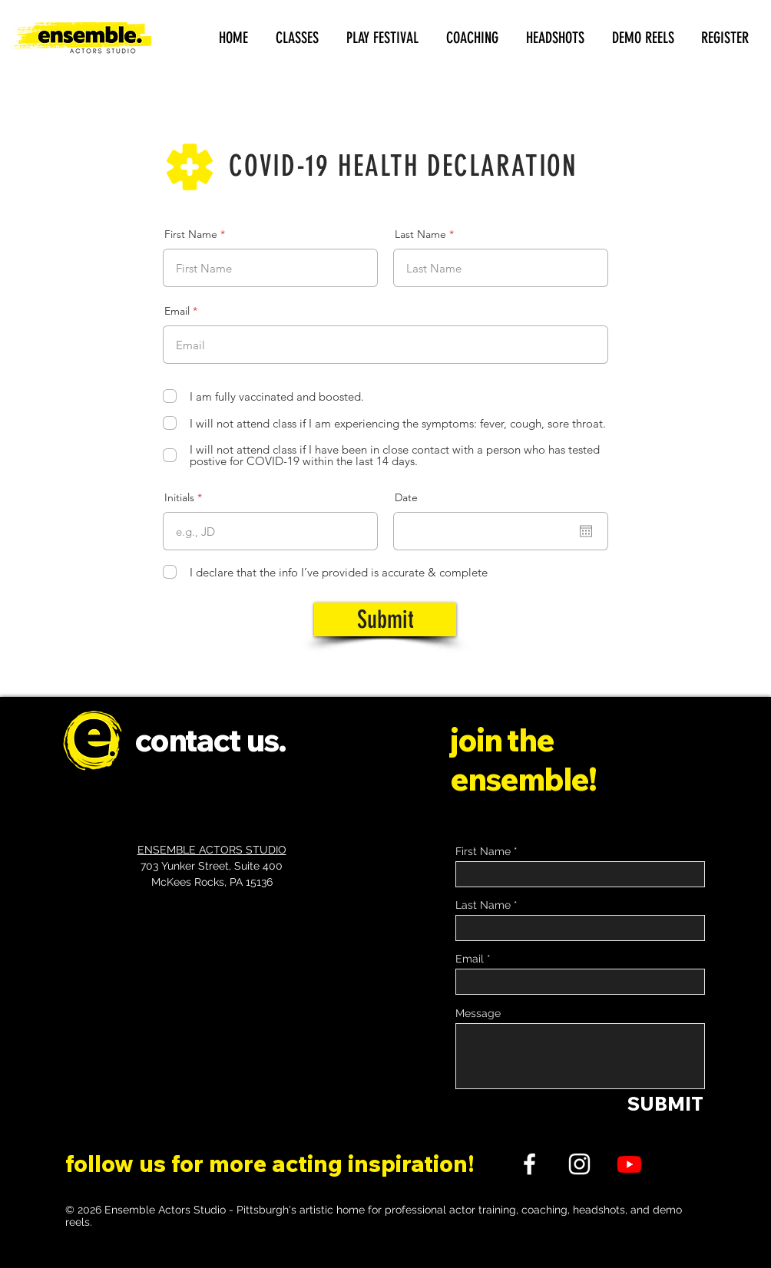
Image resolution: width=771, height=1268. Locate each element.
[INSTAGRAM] (579, 1164)
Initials (179, 497)
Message (478, 1013)
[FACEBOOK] (529, 1164)
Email (177, 310)
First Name (190, 234)
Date (406, 497)
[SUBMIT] (665, 1102)
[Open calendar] (586, 531)
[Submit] (385, 619)
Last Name (420, 234)
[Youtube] (629, 1164)
